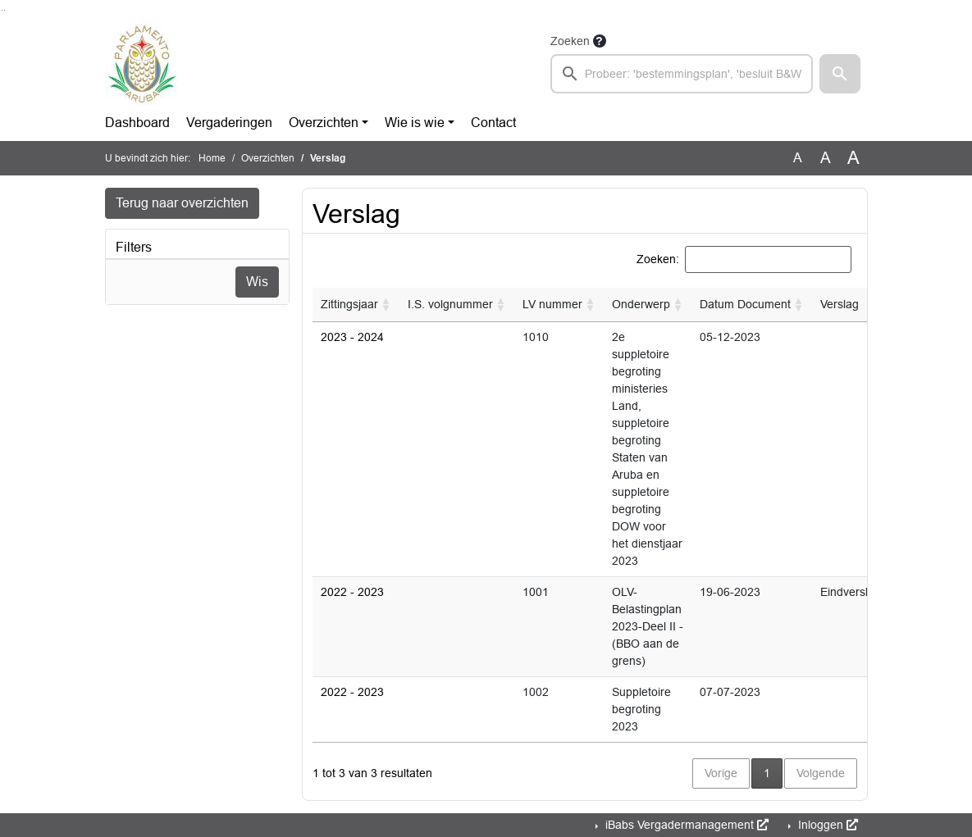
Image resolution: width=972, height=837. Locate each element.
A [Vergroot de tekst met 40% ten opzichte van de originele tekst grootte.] (853, 158)
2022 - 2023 (352, 591)
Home (212, 158)
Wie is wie (415, 123)
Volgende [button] (820, 773)
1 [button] (773, 772)
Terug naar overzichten (182, 203)
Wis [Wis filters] (257, 282)
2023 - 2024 (352, 336)
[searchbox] (682, 73)
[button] (839, 73)
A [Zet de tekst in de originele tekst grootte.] (797, 158)
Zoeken (570, 41)
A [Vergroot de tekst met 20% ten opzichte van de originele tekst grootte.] (825, 157)
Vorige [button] (721, 773)
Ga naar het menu (4, 10)
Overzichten (323, 123)
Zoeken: (658, 259)
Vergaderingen (229, 123)
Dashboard (137, 123)
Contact (493, 123)
